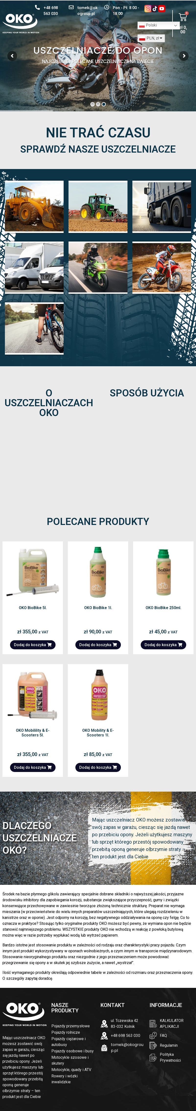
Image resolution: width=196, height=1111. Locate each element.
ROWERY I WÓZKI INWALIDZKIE (34, 328)
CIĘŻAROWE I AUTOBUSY (162, 206)
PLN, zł (153, 38)
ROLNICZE (98, 206)
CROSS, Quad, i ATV (162, 267)
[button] (84, 26)
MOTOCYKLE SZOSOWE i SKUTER (98, 267)
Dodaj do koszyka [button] (30, 644)
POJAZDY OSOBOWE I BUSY (34, 267)
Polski (148, 25)
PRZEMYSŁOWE (34, 206)
